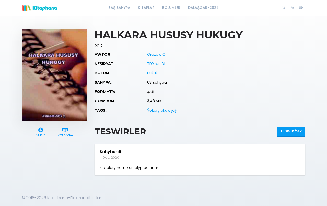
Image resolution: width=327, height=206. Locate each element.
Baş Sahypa (119, 7)
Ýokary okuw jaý (162, 110)
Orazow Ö (156, 54)
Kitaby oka (65, 131)
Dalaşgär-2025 (203, 7)
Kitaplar (146, 7)
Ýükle (41, 131)
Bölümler (171, 7)
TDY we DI (156, 63)
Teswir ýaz (291, 131)
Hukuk (152, 72)
